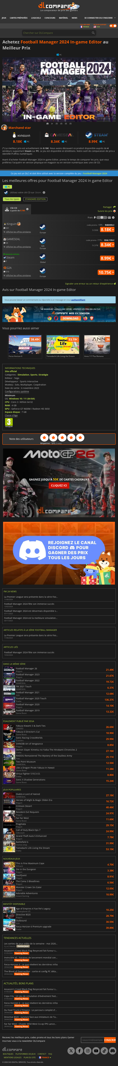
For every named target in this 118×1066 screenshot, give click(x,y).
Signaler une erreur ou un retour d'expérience (90, 283)
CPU (7, 402)
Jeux (4, 18)
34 (6, 243)
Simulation (23, 374)
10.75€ (106, 272)
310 (6, 271)
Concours (50, 18)
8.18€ (107, 229)
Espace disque (12, 411)
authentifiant (78, 299)
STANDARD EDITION (35, 199)
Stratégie (43, 374)
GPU (7, 408)
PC (7, 186)
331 (6, 228)
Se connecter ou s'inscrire (99, 18)
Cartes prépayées (19, 18)
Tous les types (12, 199)
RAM (7, 405)
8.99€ (107, 258)
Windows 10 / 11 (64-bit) (22, 398)
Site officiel (11, 371)
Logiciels (36, 18)
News (74, 18)
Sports (33, 374)
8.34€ (107, 244)
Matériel (63, 18)
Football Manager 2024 (95, 173)
